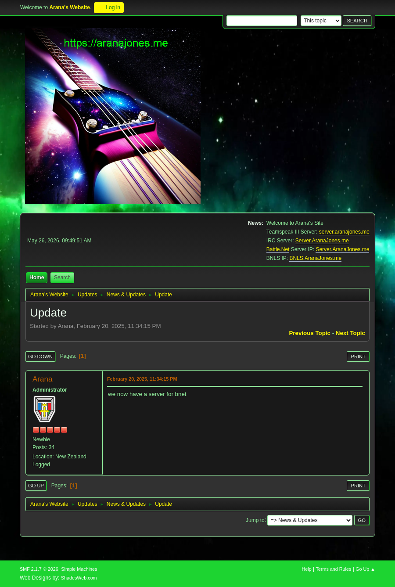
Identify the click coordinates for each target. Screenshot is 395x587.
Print (358, 356)
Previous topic (309, 333)
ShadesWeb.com (79, 577)
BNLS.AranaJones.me (315, 258)
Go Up (36, 485)
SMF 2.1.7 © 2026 (39, 569)
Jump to (255, 520)
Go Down (40, 356)
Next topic (350, 333)
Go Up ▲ (365, 569)
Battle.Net (278, 249)
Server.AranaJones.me (322, 241)
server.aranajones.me (344, 232)
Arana (42, 379)
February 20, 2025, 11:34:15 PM (142, 379)
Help (307, 569)
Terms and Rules (334, 569)
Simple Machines (79, 569)
